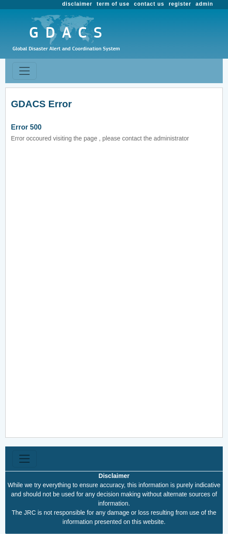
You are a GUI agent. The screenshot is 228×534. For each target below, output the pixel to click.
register (180, 4)
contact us (149, 4)
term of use (113, 4)
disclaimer (77, 4)
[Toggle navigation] (24, 71)
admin (204, 4)
